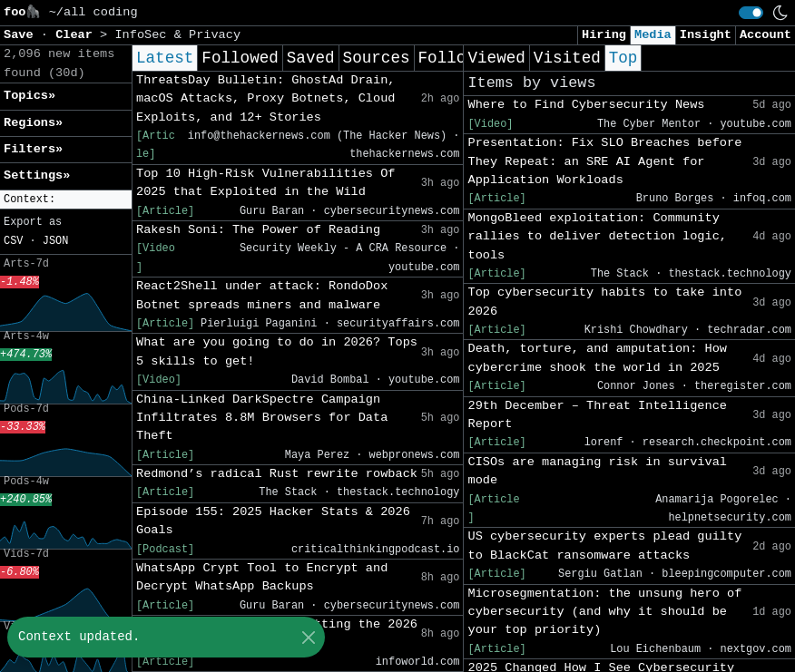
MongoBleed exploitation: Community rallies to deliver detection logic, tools (597, 236)
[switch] (751, 12)
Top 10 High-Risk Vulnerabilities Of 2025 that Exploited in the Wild (266, 183)
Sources (376, 58)
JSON (56, 241)
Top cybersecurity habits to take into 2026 (604, 301)
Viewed (496, 58)
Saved (311, 58)
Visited (567, 58)
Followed (239, 58)
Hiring (604, 35)
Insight (705, 35)
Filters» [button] (33, 149)
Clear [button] (77, 35)
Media (653, 35)
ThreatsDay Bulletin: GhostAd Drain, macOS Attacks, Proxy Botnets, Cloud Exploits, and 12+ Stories (266, 98)
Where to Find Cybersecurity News (585, 105)
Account (765, 35)
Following (461, 58)
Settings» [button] (37, 175)
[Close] (308, 637)
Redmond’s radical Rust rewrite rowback (276, 474)
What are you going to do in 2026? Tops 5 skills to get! (276, 351)
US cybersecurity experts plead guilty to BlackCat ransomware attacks (604, 545)
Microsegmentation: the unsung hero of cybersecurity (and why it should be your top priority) (604, 612)
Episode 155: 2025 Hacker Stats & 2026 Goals (273, 521)
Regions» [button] (33, 123)
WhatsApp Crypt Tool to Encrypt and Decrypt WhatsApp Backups (262, 577)
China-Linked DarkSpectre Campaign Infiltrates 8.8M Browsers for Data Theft (262, 418)
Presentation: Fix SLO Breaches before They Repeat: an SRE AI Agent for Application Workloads (604, 161)
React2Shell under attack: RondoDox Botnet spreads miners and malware (262, 295)
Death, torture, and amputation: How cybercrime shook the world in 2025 (597, 358)
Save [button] (22, 35)
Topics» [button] (29, 95)
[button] (66, 199)
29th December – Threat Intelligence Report (597, 415)
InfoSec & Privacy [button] (177, 35)
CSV (13, 241)
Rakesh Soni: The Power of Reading (258, 230)
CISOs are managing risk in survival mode (597, 471)
